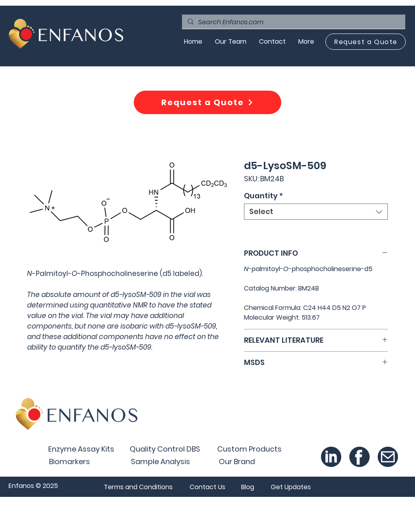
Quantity (263, 195)
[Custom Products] (249, 449)
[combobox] (316, 212)
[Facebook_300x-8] (359, 457)
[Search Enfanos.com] (293, 22)
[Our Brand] (236, 461)
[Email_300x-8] (388, 457)
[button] (290, 487)
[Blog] (247, 487)
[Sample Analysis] (160, 461)
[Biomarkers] (69, 461)
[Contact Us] (207, 487)
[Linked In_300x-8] (331, 457)
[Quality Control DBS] (165, 449)
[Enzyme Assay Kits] (81, 449)
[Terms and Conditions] (138, 487)
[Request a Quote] (365, 42)
